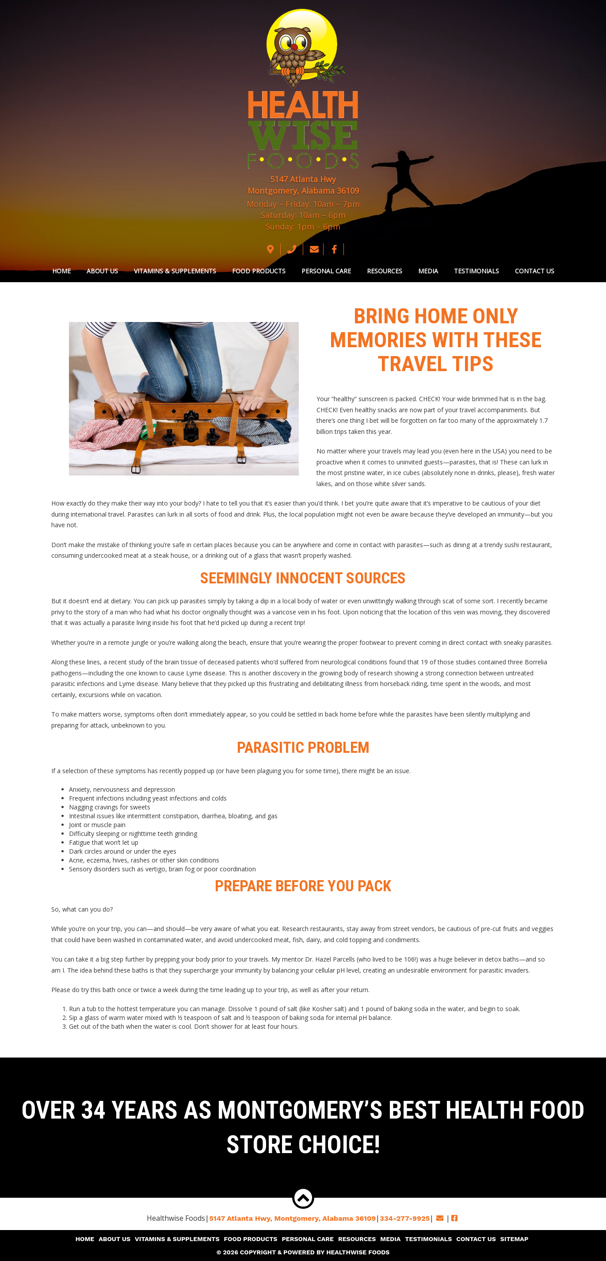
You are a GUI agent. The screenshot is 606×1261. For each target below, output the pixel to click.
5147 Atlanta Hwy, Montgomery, (293, 1218)
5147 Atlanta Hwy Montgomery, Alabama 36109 (303, 185)
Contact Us (534, 271)
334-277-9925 (403, 1218)
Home (61, 271)
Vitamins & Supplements (175, 271)
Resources (384, 271)
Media (428, 271)
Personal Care (326, 271)
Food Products (259, 271)
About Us (102, 271)
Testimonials (476, 271)
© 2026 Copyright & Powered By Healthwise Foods (303, 1252)
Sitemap (513, 1238)
